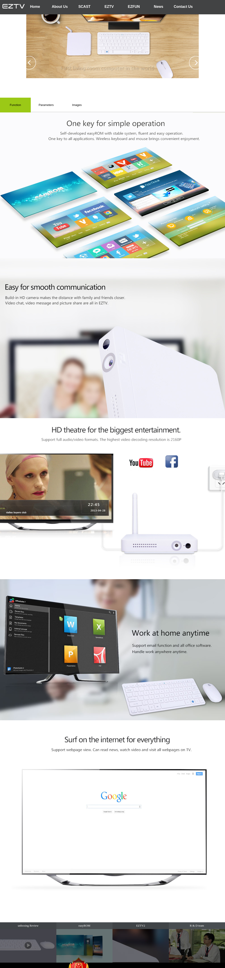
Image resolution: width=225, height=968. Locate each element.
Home (35, 7)
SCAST (84, 7)
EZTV (109, 7)
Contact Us (183, 7)
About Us (60, 7)
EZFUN (134, 7)
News (158, 7)
